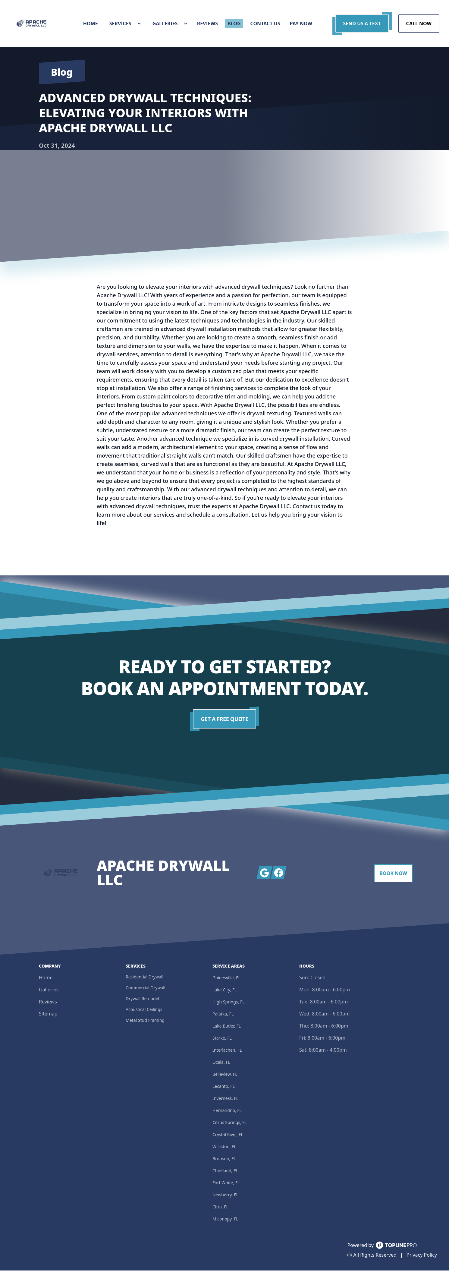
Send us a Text (362, 24)
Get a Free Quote (224, 720)
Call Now (419, 24)
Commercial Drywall (145, 989)
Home (46, 979)
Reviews (48, 1003)
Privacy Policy (422, 1256)
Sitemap (48, 1015)
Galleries (48, 991)
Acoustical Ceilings (144, 1011)
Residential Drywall (144, 978)
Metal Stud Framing (145, 1022)
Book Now (393, 874)
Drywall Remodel (142, 1000)
